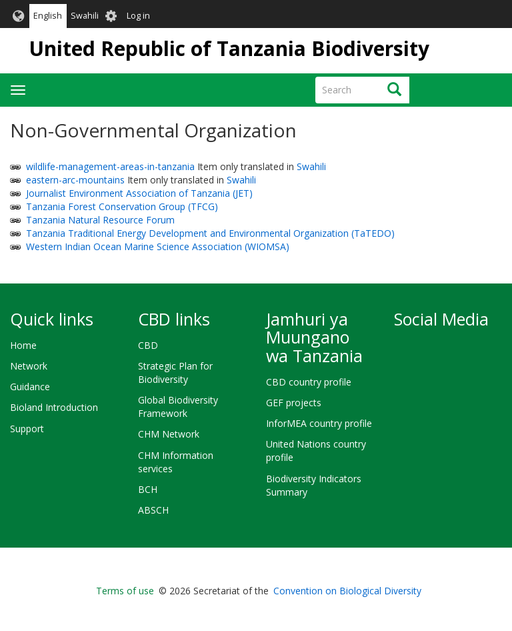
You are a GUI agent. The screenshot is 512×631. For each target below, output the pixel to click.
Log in (138, 15)
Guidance (30, 386)
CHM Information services (175, 462)
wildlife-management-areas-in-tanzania (110, 166)
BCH (147, 489)
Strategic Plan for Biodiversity (175, 373)
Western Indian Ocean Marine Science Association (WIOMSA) (157, 246)
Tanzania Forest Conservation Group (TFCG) (122, 206)
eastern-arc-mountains (75, 179)
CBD (148, 345)
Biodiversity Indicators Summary (313, 485)
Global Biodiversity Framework (178, 407)
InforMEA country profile (319, 423)
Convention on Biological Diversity (347, 590)
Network (28, 366)
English (47, 15)
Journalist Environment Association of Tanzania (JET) (139, 193)
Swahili (85, 15)
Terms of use (125, 590)
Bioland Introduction (54, 407)
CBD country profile (308, 382)
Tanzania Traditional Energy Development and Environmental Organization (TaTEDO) (210, 233)
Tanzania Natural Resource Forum (100, 219)
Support (27, 428)
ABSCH (153, 510)
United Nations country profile (316, 451)
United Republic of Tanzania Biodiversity (229, 48)
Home (23, 345)
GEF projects (293, 402)
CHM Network (168, 434)
